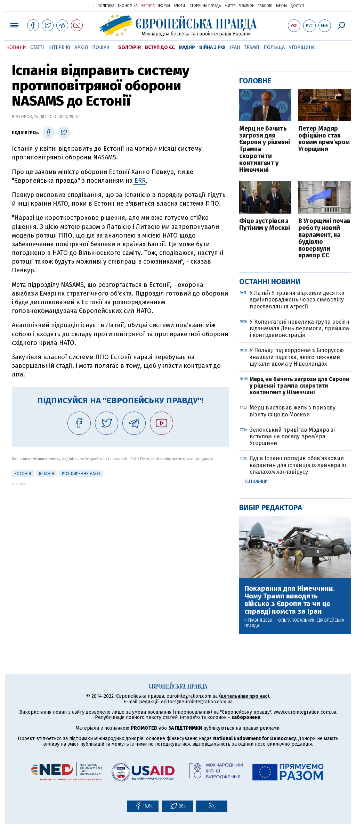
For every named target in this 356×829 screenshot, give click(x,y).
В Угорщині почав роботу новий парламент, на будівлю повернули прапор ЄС (324, 238)
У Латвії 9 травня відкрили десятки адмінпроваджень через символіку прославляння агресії (297, 299)
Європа (148, 6)
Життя (230, 6)
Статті (37, 47)
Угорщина (302, 47)
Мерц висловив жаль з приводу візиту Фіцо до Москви (292, 410)
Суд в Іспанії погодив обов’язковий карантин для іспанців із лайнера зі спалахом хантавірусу (298, 465)
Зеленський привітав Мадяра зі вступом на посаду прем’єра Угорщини (292, 436)
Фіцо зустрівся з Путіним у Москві (264, 225)
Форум (164, 6)
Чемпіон (246, 6)
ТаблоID (265, 6)
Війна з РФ (212, 47)
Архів (81, 47)
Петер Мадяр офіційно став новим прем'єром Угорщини (324, 139)
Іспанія (46, 473)
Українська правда (71, 5)
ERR (139, 180)
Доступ (297, 6)
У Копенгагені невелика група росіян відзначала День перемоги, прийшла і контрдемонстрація (299, 328)
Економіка (128, 6)
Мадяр (187, 47)
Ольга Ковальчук (296, 620)
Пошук (101, 47)
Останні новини (269, 281)
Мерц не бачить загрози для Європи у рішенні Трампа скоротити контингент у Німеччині (264, 149)
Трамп (251, 47)
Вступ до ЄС (160, 47)
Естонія (23, 473)
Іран (234, 47)
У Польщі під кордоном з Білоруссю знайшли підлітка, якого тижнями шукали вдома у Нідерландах (297, 357)
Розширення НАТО (81, 473)
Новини (16, 47)
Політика (105, 6)
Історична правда (204, 6)
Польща (274, 47)
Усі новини (256, 481)
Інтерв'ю (59, 47)
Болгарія (129, 47)
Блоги (179, 6)
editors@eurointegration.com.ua (197, 702)
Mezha (281, 6)
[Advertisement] (120, 534)
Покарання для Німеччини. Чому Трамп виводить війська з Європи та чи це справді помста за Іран (289, 600)
